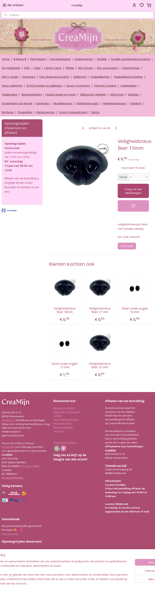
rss (95, 583)
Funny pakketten (12, 85)
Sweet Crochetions (78, 85)
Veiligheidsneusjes (114, 103)
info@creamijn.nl (29, 567)
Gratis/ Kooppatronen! (73, 112)
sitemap (87, 583)
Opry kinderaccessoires (54, 76)
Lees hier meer (10, 533)
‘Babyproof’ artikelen (93, 94)
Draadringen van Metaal (17, 103)
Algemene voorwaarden (67, 411)
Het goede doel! (62, 423)
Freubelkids (25, 112)
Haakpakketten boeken (128, 76)
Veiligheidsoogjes (87, 103)
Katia (37, 68)
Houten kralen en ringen (60, 94)
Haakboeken (10, 94)
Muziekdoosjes (62, 103)
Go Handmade (11, 68)
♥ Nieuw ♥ (19, 59)
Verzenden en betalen (66, 419)
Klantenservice (45, 112)
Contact (57, 415)
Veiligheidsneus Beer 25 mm (99, 365)
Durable (102, 59)
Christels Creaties (105, 85)
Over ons (58, 431)
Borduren (8, 112)
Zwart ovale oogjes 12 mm (64, 365)
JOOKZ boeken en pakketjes (44, 85)
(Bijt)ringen (117, 94)
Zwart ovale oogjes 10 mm (135, 310)
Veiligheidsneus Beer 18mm (65, 310)
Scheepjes (28, 76)
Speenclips (42, 103)
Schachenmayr (131, 68)
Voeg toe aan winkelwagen (133, 190)
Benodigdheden (31, 94)
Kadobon (135, 103)
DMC (27, 68)
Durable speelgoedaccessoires (130, 59)
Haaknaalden (128, 85)
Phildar (69, 68)
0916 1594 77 (27, 466)
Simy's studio (10, 76)
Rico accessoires (107, 68)
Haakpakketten (100, 76)
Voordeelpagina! (60, 59)
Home (6, 59)
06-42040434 (8, 447)
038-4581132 (8, 420)
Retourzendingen (63, 427)
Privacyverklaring (12, 477)
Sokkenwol (79, 76)
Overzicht (127, 246)
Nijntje (95, 112)
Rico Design (85, 68)
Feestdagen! (38, 59)
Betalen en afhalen (64, 408)
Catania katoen (83, 59)
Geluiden (133, 94)
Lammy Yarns (53, 68)
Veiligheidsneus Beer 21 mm (99, 310)
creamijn (9, 210)
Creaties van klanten (65, 442)
